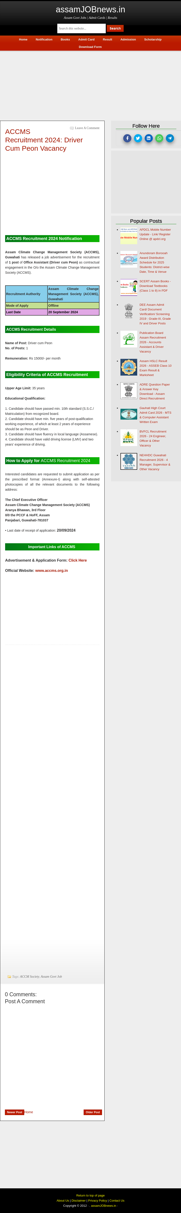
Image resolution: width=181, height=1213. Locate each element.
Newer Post (14, 1112)
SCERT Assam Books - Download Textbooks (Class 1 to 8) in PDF (155, 286)
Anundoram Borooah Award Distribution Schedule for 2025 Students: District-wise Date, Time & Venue (155, 262)
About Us (63, 1200)
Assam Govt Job (51, 976)
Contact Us (116, 1200)
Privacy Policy (97, 1200)
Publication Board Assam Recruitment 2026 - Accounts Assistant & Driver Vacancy (153, 342)
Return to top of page (90, 1195)
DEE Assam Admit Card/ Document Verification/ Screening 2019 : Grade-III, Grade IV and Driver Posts (155, 314)
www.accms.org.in (51, 571)
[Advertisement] (90, 84)
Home (28, 1112)
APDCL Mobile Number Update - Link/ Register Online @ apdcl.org (155, 234)
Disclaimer (79, 1200)
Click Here (77, 560)
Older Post (93, 1112)
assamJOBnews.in (90, 9)
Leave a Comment (87, 128)
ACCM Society (29, 976)
